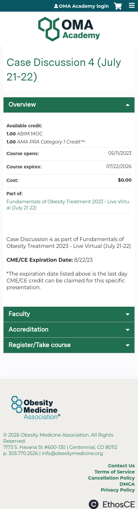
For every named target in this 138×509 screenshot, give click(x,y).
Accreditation (28, 329)
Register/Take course (39, 345)
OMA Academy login (84, 6)
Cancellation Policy (111, 478)
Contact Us (121, 466)
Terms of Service (115, 472)
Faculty (19, 314)
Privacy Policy (118, 490)
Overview (22, 104)
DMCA (127, 484)
